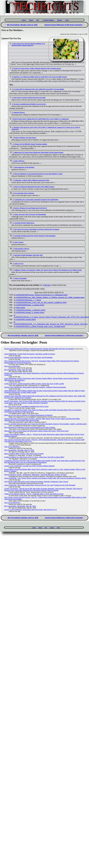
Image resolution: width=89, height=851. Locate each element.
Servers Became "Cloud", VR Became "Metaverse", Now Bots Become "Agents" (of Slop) (35, 475)
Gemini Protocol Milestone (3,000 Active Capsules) (63, 25)
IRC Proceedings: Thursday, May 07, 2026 (19, 450)
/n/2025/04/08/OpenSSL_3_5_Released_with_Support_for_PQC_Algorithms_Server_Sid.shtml (50, 324)
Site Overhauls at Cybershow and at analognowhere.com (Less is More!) (29, 427)
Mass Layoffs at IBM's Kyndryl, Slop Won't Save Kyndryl (24, 454)
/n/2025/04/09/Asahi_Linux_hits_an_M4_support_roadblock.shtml (41, 302)
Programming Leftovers (21, 248)
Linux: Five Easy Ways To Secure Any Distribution (30, 214)
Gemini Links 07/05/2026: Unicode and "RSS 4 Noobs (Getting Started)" (29, 466)
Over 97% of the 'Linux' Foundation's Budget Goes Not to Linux (26, 406)
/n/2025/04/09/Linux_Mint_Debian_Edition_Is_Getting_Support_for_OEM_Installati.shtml (50, 297)
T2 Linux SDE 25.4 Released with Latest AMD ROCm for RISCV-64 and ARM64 (38, 89)
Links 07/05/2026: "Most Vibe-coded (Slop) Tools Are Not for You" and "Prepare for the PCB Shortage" (40, 485)
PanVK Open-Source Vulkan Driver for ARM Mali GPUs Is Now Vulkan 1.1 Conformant (41, 119)
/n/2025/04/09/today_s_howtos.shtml (30, 305)
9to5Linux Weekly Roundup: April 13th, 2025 (28, 255)
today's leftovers (19, 161)
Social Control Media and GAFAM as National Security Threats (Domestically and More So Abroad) (39, 349)
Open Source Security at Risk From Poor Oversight (29, 97)
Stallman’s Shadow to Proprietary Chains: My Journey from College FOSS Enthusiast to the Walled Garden (48, 270)
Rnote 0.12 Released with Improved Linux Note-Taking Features (34, 186)
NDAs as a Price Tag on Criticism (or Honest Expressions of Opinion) (28, 415)
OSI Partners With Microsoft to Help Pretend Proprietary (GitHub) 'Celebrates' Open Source (36, 482)
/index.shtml (20, 307)
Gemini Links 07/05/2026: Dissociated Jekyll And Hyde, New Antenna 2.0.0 (30, 509)
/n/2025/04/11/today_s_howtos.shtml (30, 313)
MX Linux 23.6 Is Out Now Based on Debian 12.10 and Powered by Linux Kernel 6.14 (28, 44)
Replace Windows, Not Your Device (25, 137)
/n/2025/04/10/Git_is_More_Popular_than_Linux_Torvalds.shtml (40, 327)
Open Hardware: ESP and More (24, 167)
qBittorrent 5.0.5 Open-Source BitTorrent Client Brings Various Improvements (38, 152)
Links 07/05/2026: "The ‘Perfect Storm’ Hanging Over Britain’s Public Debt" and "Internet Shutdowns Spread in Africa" (45, 478)
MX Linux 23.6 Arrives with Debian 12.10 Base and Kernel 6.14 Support (36, 229)
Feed (67, 20)
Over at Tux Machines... (12, 366)
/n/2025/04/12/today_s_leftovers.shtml (30, 310)
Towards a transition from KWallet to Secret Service (29, 104)
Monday (47, 285)
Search (59, 20)
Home (24, 20)
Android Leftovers (19, 112)
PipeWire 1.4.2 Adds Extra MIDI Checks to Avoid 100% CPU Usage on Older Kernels (40, 77)
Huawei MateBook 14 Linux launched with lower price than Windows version (38, 174)
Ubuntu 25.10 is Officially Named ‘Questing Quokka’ (30, 144)
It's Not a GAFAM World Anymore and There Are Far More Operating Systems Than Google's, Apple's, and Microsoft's (45, 424)
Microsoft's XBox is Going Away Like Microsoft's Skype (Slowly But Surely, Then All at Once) (36, 431)
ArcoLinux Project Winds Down (24, 223)
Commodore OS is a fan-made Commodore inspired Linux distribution (36, 199)
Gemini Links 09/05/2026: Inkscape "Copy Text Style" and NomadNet (28, 357)
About (31, 20)
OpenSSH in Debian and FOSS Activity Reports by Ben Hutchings (35, 236)
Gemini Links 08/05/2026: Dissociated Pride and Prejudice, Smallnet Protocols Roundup (35, 387)
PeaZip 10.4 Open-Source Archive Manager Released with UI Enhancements (37, 68)
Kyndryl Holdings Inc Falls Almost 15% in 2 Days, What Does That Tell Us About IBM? (34, 457)
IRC (37, 20)
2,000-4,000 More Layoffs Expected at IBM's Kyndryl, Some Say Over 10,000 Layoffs (34, 384)
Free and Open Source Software (24, 193)
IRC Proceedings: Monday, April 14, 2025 (22, 25)
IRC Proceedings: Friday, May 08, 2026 (18, 370)
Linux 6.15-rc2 (18, 263)
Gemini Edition (49, 20)
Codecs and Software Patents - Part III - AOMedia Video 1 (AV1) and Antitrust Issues (33, 494)
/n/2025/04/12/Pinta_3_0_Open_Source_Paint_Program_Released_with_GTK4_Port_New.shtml (51, 317)
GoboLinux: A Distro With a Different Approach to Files (31, 180)
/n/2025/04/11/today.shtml (26, 320)
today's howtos (18, 242)
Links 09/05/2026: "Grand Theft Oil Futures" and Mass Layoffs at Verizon (29, 354)
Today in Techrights (20, 278)
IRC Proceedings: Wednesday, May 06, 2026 (20, 506)
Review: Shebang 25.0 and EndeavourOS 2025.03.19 (30, 208)
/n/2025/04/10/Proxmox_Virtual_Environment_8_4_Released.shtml (41, 295)
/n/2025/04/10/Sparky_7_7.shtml (28, 300)
